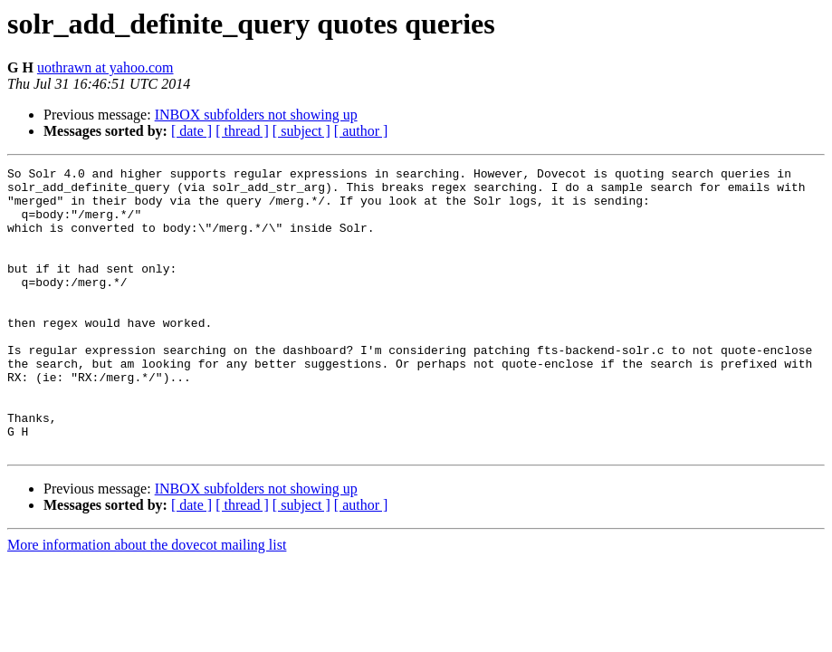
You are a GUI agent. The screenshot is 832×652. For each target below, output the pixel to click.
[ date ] (191, 131)
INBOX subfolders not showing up (256, 114)
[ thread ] (242, 131)
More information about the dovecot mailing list (146, 601)
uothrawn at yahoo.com (105, 67)
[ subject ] (301, 131)
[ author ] (361, 131)
